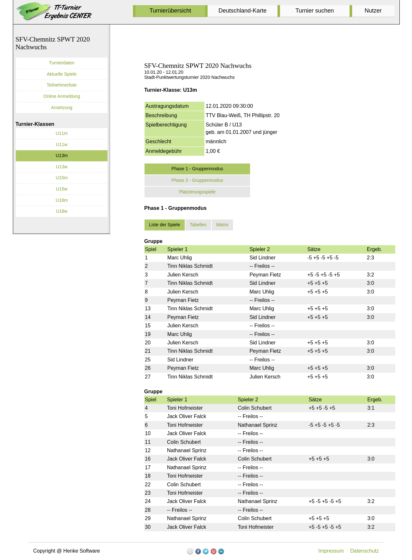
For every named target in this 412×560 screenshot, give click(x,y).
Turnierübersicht (170, 10)
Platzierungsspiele (197, 191)
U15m (62, 177)
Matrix (222, 224)
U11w (62, 144)
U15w (62, 188)
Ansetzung (61, 107)
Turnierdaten (61, 62)
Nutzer (373, 10)
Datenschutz (364, 551)
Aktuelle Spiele (62, 74)
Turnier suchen (314, 10)
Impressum (331, 551)
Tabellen (198, 224)
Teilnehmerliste (62, 85)
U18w (62, 211)
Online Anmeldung (61, 96)
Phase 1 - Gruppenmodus (197, 168)
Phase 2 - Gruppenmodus (197, 180)
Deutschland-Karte (243, 10)
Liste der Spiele (164, 224)
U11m (62, 133)
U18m (62, 200)
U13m (62, 155)
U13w (62, 166)
